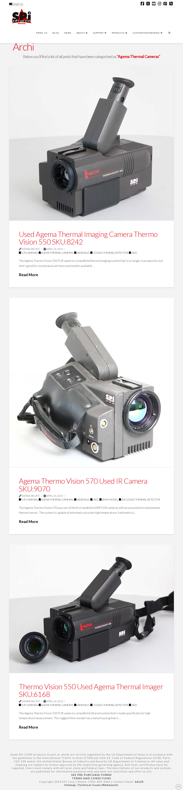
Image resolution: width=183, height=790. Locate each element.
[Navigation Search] (169, 34)
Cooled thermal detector (109, 252)
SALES (139, 781)
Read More (28, 274)
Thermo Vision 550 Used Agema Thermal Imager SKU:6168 (91, 690)
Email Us (16, 4)
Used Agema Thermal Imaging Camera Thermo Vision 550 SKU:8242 (88, 238)
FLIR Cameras (28, 252)
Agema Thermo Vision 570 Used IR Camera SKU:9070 (83, 485)
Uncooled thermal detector (139, 499)
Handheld (81, 252)
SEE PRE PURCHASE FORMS (91, 774)
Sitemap (70, 784)
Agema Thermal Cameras (56, 252)
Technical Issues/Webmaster (98, 784)
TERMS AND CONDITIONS (91, 778)
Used (133, 252)
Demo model (108, 499)
